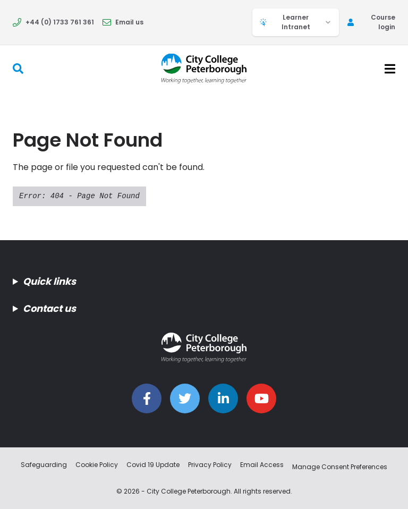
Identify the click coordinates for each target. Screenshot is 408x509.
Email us (123, 22)
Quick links (49, 281)
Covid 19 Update (153, 464)
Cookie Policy (96, 464)
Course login (371, 22)
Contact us (49, 308)
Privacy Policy (210, 464)
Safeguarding (44, 464)
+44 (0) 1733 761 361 (53, 22)
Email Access (262, 464)
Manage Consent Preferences (339, 466)
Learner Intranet (296, 22)
